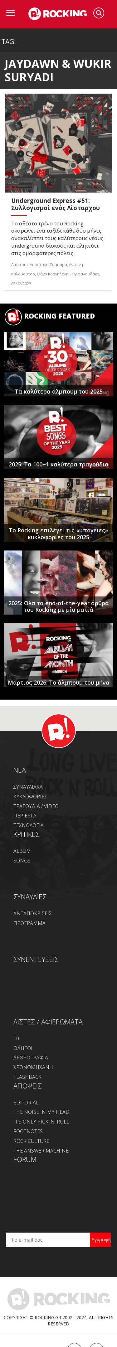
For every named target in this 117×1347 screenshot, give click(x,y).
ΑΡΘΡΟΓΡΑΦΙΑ (30, 1057)
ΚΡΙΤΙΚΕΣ (26, 834)
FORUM (25, 1159)
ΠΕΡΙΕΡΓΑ (25, 815)
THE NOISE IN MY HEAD (41, 1111)
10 (16, 1038)
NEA (19, 770)
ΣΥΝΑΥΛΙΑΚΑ (28, 786)
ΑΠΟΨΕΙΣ (27, 1085)
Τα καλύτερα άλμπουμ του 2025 (59, 391)
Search (98, 13)
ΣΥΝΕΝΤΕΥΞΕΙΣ (36, 959)
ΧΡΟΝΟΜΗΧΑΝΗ (33, 1067)
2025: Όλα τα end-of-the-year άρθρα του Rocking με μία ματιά (58, 606)
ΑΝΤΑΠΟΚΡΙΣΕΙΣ (32, 913)
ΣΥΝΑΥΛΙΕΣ (29, 896)
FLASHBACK (27, 1076)
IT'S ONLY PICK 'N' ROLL (41, 1121)
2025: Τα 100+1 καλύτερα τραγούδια (59, 464)
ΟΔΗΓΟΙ (22, 1048)
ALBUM (22, 850)
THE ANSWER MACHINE (41, 1150)
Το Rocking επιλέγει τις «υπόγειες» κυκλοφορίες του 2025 (58, 533)
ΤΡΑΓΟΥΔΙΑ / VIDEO (36, 806)
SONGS (22, 860)
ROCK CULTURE (31, 1141)
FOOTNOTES (28, 1131)
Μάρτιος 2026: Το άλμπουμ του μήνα (59, 682)
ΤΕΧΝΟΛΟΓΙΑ (28, 825)
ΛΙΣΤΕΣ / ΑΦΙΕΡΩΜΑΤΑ (48, 1021)
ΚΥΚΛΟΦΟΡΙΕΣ (30, 796)
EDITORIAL (26, 1102)
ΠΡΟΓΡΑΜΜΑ (29, 923)
